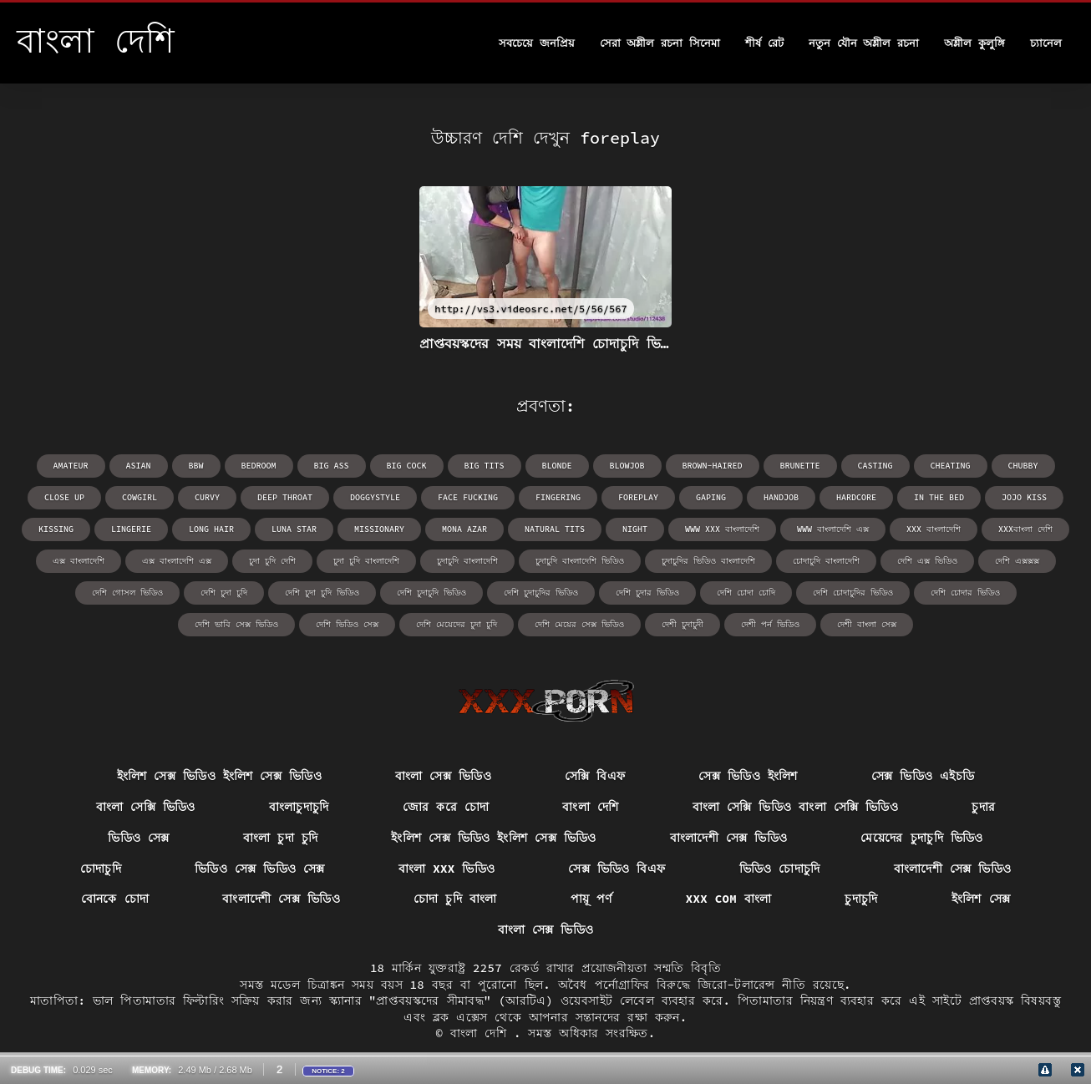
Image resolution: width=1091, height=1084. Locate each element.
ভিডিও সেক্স (139, 837)
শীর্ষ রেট (764, 43)
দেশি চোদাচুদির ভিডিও (853, 592)
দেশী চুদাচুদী (682, 624)
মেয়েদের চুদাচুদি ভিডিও (921, 837)
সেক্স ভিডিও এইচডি (923, 775)
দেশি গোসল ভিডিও (127, 592)
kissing (56, 529)
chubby (1023, 465)
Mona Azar (464, 529)
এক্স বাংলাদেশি (78, 560)
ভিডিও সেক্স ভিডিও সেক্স (260, 868)
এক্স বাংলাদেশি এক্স (176, 560)
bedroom (259, 465)
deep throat (284, 497)
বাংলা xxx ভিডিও (446, 868)
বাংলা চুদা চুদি (280, 837)
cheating (951, 465)
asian (138, 465)
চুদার (983, 806)
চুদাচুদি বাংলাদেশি (467, 560)
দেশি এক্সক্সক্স (1017, 560)
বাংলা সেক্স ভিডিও (443, 775)
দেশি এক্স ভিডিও (927, 560)
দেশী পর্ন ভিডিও (770, 624)
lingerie (131, 529)
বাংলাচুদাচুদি (299, 806)
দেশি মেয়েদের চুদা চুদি (456, 624)
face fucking (468, 497)
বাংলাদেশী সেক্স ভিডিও (729, 837)
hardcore (856, 497)
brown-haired (713, 465)
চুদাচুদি (861, 898)
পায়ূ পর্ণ (591, 898)
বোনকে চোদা (115, 898)
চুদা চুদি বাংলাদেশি (366, 560)
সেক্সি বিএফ (595, 775)
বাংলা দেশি (590, 806)
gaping (711, 497)
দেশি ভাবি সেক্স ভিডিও (236, 624)
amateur (71, 465)
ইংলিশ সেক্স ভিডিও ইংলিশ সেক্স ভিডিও (219, 775)
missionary (379, 529)
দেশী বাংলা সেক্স (866, 624)
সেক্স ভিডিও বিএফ (616, 868)
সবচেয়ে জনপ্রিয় (537, 43)
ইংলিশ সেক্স (981, 898)
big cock (407, 465)
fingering (558, 497)
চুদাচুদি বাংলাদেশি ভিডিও (579, 560)
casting (875, 465)
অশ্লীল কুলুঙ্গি (974, 43)
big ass (331, 465)
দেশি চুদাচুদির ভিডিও (541, 592)
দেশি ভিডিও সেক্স (347, 624)
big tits (484, 465)
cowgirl (139, 497)
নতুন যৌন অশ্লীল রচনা (864, 43)
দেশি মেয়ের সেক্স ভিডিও (579, 624)
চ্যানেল (1046, 43)
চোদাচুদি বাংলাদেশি (826, 560)
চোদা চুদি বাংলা (455, 898)
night (634, 529)
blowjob (627, 465)
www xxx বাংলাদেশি (722, 529)
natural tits (555, 529)
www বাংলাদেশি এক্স (833, 529)
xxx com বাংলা (729, 898)
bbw (196, 465)
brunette (800, 465)
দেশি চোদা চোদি (746, 592)
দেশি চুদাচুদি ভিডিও (431, 592)
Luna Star (294, 529)
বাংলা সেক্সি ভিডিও (145, 806)
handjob (781, 497)
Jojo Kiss (1024, 497)
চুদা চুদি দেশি (272, 560)
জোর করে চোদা (446, 806)
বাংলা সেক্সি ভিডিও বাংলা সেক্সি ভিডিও (796, 806)
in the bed (939, 497)
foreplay (638, 497)
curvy (207, 497)
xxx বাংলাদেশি (933, 529)
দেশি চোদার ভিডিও (965, 592)
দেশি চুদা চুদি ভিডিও (322, 592)
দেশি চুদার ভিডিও (647, 592)
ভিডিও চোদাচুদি (779, 868)
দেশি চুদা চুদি (223, 592)
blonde (557, 465)
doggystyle (375, 497)
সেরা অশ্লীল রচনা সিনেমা (660, 43)
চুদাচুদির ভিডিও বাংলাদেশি (708, 560)
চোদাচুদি (100, 868)
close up (64, 497)
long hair (211, 529)
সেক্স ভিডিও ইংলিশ (747, 775)
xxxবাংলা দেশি (1025, 529)
